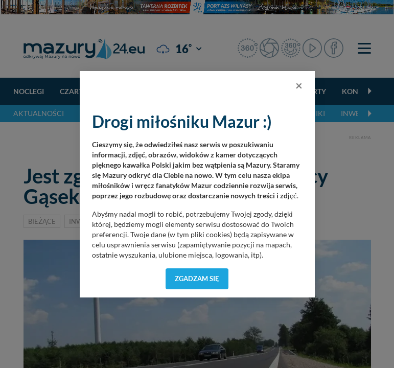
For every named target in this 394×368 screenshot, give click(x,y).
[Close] (299, 85)
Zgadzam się (197, 278)
